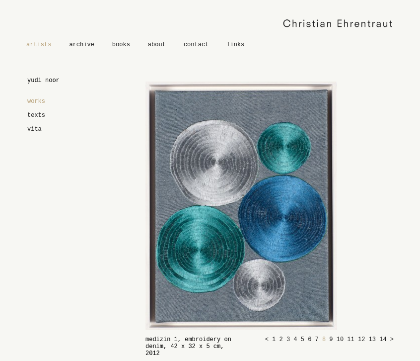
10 (342, 339)
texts (36, 115)
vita (34, 129)
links (235, 44)
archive (81, 44)
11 (352, 339)
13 (374, 339)
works (36, 101)
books (121, 44)
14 (384, 339)
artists (38, 44)
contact (196, 44)
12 (363, 339)
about (157, 44)
